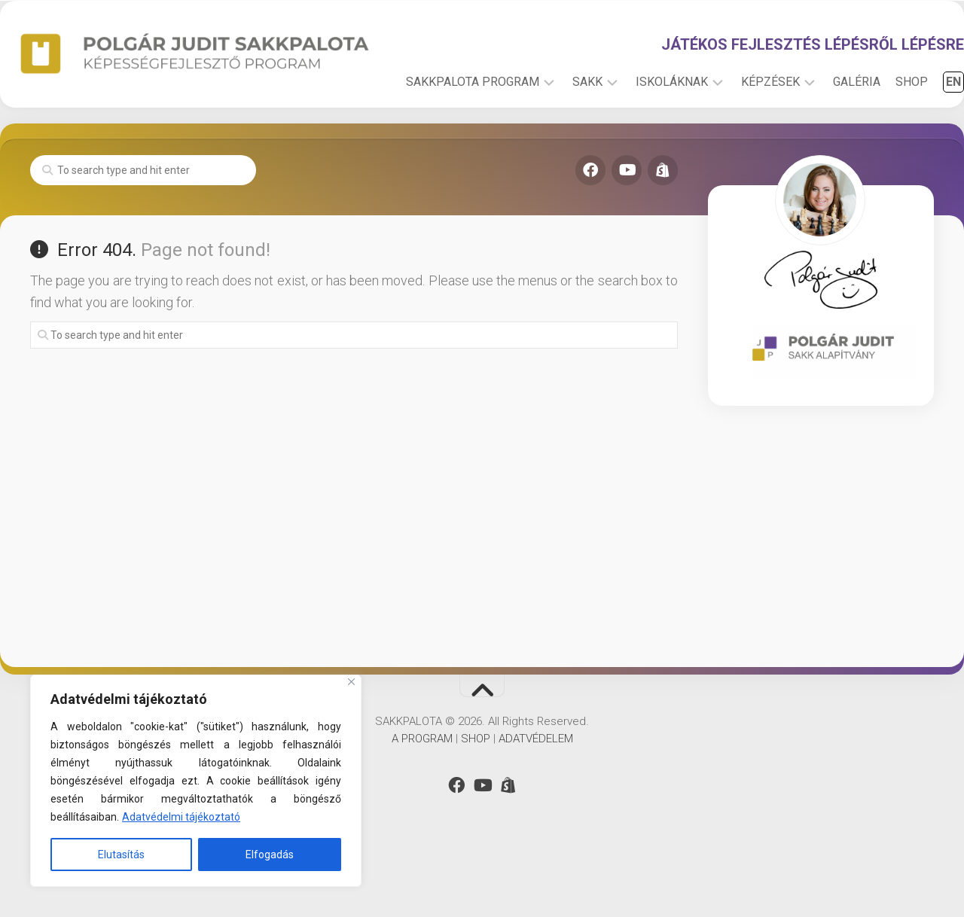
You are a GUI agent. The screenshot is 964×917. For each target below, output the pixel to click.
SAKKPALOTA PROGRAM (442, 134)
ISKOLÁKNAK (642, 134)
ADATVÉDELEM (536, 791)
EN (923, 134)
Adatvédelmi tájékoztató (181, 817)
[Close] (351, 681)
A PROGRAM (422, 791)
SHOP (881, 134)
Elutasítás (121, 854)
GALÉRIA (826, 134)
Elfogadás (270, 854)
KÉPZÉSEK (740, 134)
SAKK (557, 134)
